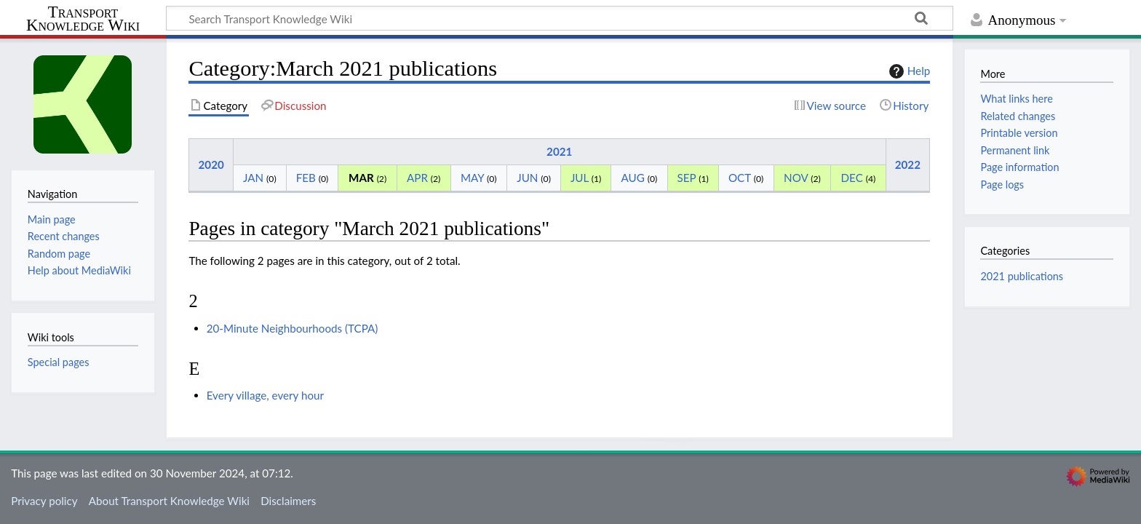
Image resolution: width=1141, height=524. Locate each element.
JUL (579, 177)
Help (908, 71)
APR (417, 177)
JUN (527, 177)
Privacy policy (44, 500)
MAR (361, 177)
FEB (306, 177)
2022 (908, 164)
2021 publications (1021, 276)
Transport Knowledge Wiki (83, 19)
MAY (472, 177)
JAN (253, 177)
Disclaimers (288, 500)
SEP (686, 177)
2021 (559, 151)
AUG (633, 177)
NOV (796, 177)
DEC (852, 177)
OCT (739, 177)
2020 (211, 164)
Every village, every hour (265, 395)
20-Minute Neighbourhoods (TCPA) (292, 328)
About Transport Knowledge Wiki (169, 500)
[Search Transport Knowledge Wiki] (560, 18)
